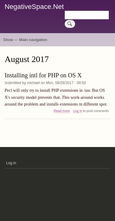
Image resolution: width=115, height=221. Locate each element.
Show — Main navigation (25, 39)
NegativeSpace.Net (34, 6)
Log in (77, 111)
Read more (62, 111)
